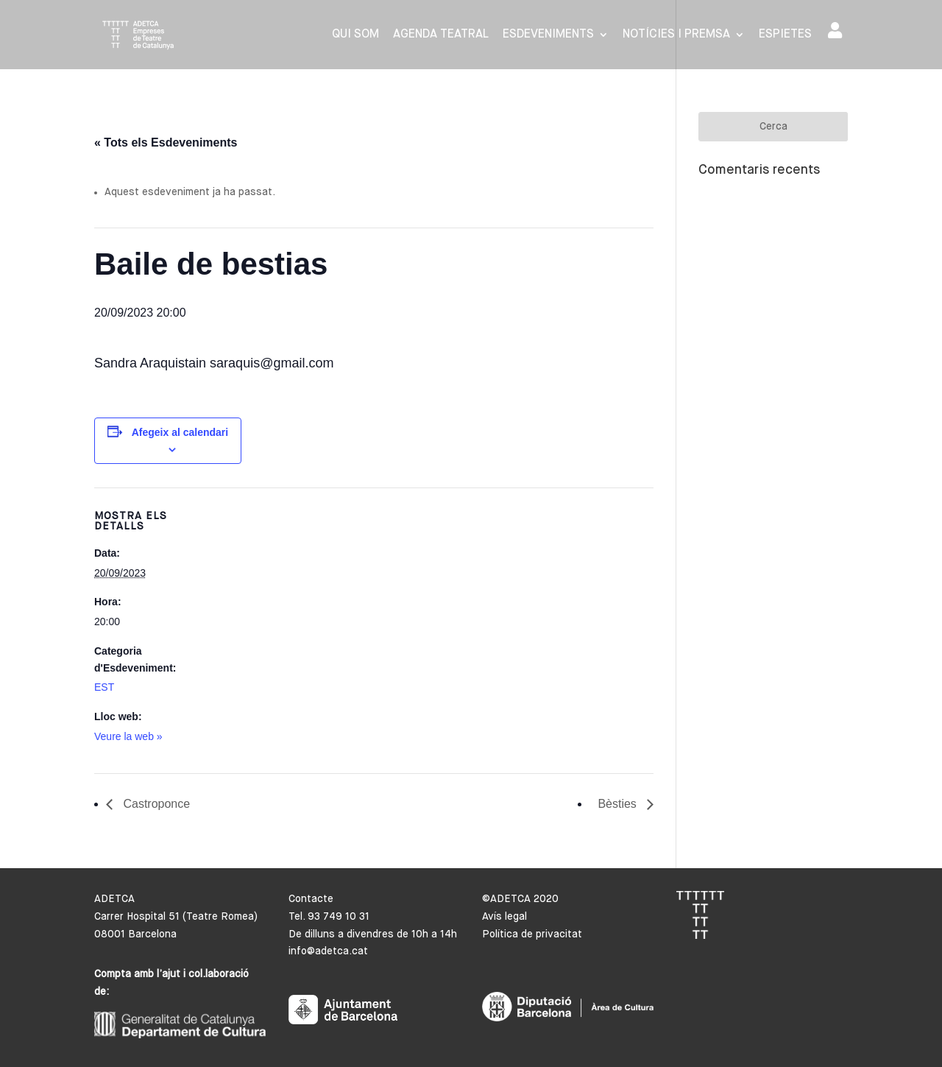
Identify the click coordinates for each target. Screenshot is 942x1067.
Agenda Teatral (441, 35)
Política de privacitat (532, 934)
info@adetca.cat (328, 951)
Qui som (355, 35)
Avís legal (504, 917)
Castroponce (155, 803)
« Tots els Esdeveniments (165, 142)
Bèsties (619, 803)
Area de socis (835, 30)
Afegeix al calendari (180, 432)
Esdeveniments (548, 35)
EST (104, 687)
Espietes (785, 35)
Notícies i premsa (676, 35)
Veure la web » (128, 736)
